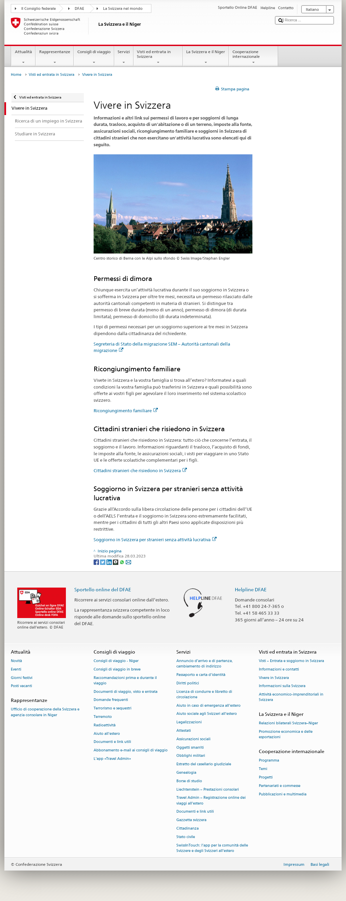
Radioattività (105, 725)
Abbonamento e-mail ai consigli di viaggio (131, 750)
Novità (16, 661)
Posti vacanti (21, 686)
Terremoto (103, 717)
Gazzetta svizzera (191, 820)
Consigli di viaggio (94, 57)
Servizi (124, 57)
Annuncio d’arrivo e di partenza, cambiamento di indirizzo (204, 663)
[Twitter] (103, 561)
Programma (269, 761)
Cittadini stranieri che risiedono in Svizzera (140, 470)
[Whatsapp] (122, 561)
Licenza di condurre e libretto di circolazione (204, 694)
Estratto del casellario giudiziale (203, 764)
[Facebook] (97, 561)
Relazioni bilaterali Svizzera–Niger (288, 723)
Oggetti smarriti (190, 747)
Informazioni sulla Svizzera (282, 686)
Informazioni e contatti (279, 669)
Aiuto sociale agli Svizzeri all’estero (206, 714)
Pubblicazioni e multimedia (282, 794)
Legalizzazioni (189, 722)
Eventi (16, 669)
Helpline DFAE (251, 589)
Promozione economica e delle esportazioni (286, 735)
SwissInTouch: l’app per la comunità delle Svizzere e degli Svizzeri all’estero (212, 848)
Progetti (266, 777)
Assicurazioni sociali (193, 739)
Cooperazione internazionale (253, 57)
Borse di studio (189, 781)
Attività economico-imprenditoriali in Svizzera (291, 697)
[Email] (128, 561)
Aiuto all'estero (107, 733)
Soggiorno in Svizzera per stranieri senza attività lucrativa (155, 539)
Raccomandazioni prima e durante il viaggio (125, 680)
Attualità (23, 57)
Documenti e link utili (112, 742)
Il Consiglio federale (38, 8)
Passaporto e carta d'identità (200, 675)
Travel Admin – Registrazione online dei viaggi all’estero (211, 801)
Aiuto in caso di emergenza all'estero (208, 705)
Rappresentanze (54, 57)
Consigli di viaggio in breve (117, 669)
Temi (263, 769)
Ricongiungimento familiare (126, 410)
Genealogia (186, 772)
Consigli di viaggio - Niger (116, 661)
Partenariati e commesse (279, 786)
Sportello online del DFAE (102, 589)
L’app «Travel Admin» (112, 758)
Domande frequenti (111, 700)
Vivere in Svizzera (274, 678)
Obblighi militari (190, 756)
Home (16, 74)
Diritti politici (187, 683)
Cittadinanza (187, 829)
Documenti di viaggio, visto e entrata (125, 691)
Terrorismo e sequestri (112, 708)
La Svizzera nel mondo (123, 8)
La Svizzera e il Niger (205, 57)
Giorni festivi (21, 678)
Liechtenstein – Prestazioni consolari (207, 789)
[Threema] (116, 561)
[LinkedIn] (109, 561)
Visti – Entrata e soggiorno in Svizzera (291, 661)
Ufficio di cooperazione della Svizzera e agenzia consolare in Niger (45, 712)
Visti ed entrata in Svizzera (158, 57)
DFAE (79, 8)
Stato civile (185, 837)
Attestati (183, 730)
